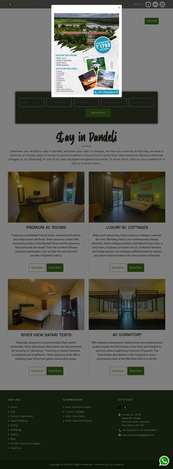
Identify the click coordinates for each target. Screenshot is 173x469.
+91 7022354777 (106, 92)
